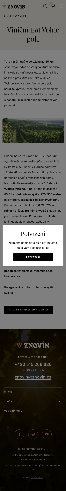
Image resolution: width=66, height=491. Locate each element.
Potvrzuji (33, 257)
